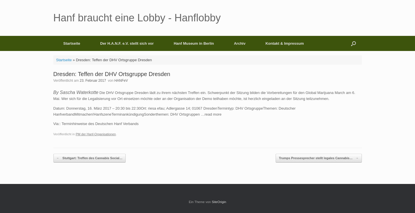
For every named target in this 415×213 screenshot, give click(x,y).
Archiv (239, 43)
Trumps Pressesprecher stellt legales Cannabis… (318, 158)
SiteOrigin (219, 202)
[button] (353, 43)
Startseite (71, 43)
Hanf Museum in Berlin (194, 43)
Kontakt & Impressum (284, 43)
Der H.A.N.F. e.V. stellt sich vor (127, 43)
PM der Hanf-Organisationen (96, 134)
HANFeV (121, 81)
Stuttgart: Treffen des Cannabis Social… (90, 158)
